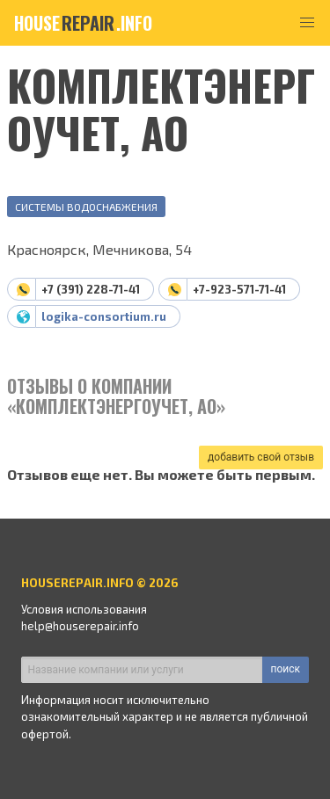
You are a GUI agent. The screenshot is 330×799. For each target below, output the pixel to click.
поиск (285, 669)
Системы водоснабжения (86, 206)
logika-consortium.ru (103, 316)
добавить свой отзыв (261, 457)
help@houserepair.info (80, 626)
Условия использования (84, 609)
